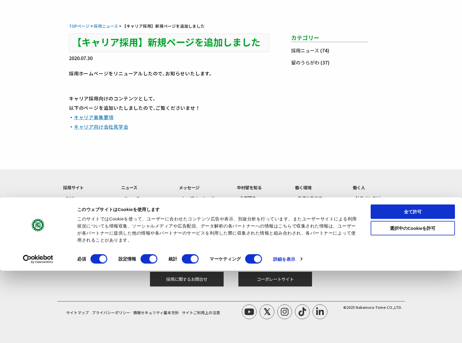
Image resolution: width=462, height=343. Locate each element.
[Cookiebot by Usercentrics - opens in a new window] (38, 331)
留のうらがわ (305, 62)
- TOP (69, 198)
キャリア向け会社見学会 (101, 126)
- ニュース (130, 198)
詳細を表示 (284, 331)
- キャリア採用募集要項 (85, 248)
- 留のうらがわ (366, 207)
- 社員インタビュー (370, 198)
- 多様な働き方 (308, 198)
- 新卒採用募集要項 (81, 239)
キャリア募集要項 (93, 117)
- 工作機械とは (250, 207)
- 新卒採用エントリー (141, 239)
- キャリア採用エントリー (145, 248)
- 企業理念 (246, 198)
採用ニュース (305, 50)
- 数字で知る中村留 (255, 216)
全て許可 (413, 283)
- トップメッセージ (196, 198)
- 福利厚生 (304, 207)
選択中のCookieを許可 (412, 300)
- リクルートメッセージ (201, 207)
